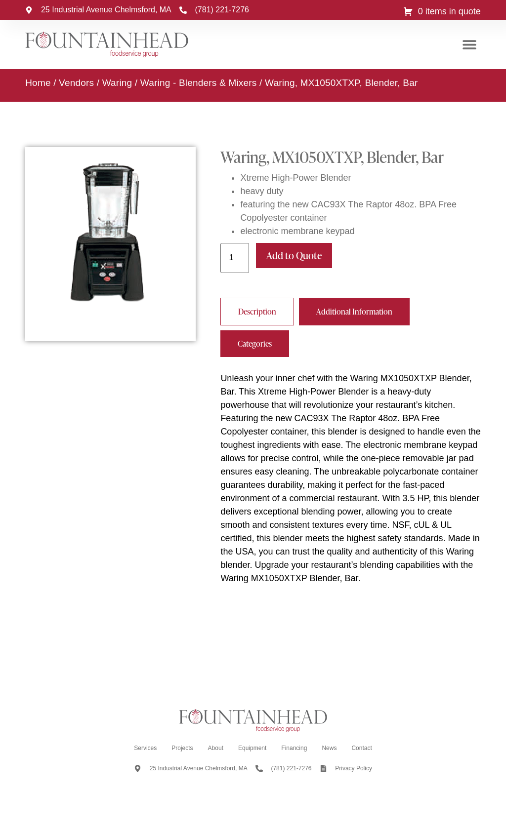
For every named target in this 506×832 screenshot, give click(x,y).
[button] (470, 45)
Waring (117, 83)
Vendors (76, 83)
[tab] (257, 311)
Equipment (252, 748)
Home (37, 83)
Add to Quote (294, 255)
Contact (361, 748)
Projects (182, 748)
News (329, 748)
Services (145, 748)
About (215, 748)
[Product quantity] (234, 258)
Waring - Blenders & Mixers (198, 83)
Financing (294, 748)
